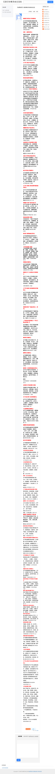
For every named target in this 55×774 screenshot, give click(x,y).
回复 (37, 11)
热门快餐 (5, 12)
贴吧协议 (31, 771)
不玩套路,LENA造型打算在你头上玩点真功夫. (47, 24)
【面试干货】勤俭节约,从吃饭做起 (47, 16)
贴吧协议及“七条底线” (33, 736)
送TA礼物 (28, 729)
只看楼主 (30, 11)
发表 (19, 760)
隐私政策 (35, 771)
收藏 (34, 11)
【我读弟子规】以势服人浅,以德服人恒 (47, 20)
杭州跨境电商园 (5, 767)
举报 (33, 730)
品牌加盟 (7, 10)
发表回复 (19, 736)
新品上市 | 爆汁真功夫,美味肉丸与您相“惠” (47, 26)
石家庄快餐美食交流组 (12, 2)
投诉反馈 (40, 771)
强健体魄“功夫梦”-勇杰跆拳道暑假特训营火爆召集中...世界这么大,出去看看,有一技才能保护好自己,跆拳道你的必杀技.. (47, 18)
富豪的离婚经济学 (47, 29)
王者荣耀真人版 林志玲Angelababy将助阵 (47, 13)
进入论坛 (50, 2)
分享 (33, 729)
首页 (4, 10)
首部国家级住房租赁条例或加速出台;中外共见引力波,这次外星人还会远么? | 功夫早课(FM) (47, 22)
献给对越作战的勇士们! (47, 11)
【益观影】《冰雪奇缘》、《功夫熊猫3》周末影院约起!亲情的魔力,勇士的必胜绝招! (47, 9)
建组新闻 (9, 12)
